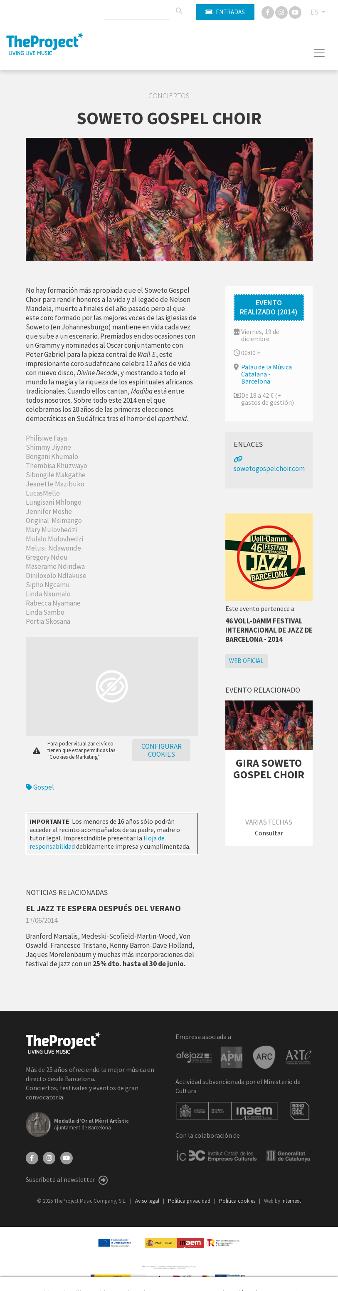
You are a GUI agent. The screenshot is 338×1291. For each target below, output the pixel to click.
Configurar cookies (161, 750)
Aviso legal (147, 1200)
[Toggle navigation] (319, 53)
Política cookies (238, 1200)
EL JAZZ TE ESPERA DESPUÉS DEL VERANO (103, 908)
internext (291, 1200)
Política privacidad (190, 1200)
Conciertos (169, 95)
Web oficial (246, 661)
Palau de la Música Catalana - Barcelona (266, 374)
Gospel (40, 787)
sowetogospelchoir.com (269, 464)
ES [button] (315, 12)
